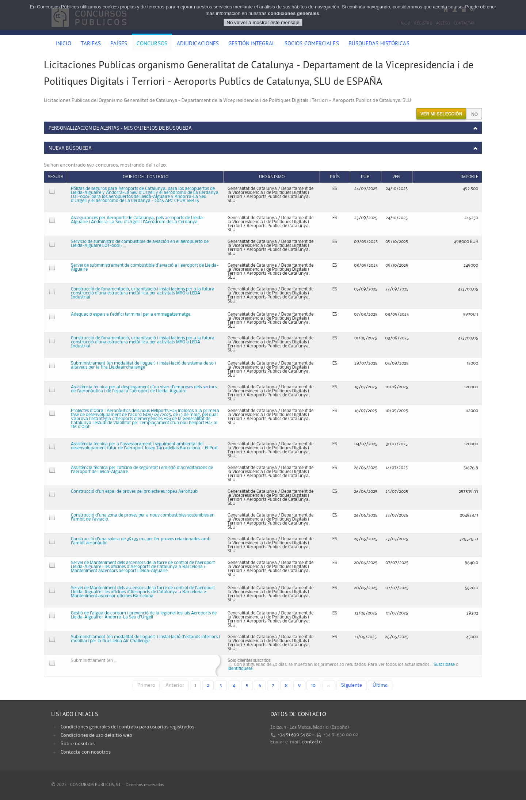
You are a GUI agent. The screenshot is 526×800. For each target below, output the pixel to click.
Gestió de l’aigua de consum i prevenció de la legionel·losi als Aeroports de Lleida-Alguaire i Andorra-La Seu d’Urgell (144, 615)
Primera (146, 685)
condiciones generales (293, 13)
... (329, 685)
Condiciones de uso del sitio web (96, 735)
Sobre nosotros (78, 744)
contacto (312, 742)
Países (118, 44)
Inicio (63, 44)
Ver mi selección (441, 114)
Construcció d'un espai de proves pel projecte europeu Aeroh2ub (134, 491)
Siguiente (351, 685)
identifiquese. (241, 669)
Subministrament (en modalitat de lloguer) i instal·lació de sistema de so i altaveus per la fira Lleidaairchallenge (143, 365)
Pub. (366, 177)
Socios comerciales (312, 44)
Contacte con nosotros (86, 752)
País (335, 177)
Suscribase (444, 665)
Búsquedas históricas (378, 44)
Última (380, 685)
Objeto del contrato (145, 177)
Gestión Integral (251, 44)
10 (313, 685)
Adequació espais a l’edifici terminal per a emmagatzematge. (131, 314)
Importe (469, 177)
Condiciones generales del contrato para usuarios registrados (127, 727)
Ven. (396, 177)
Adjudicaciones (198, 44)
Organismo (272, 177)
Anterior (174, 685)
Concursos (152, 44)
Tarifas (91, 44)
